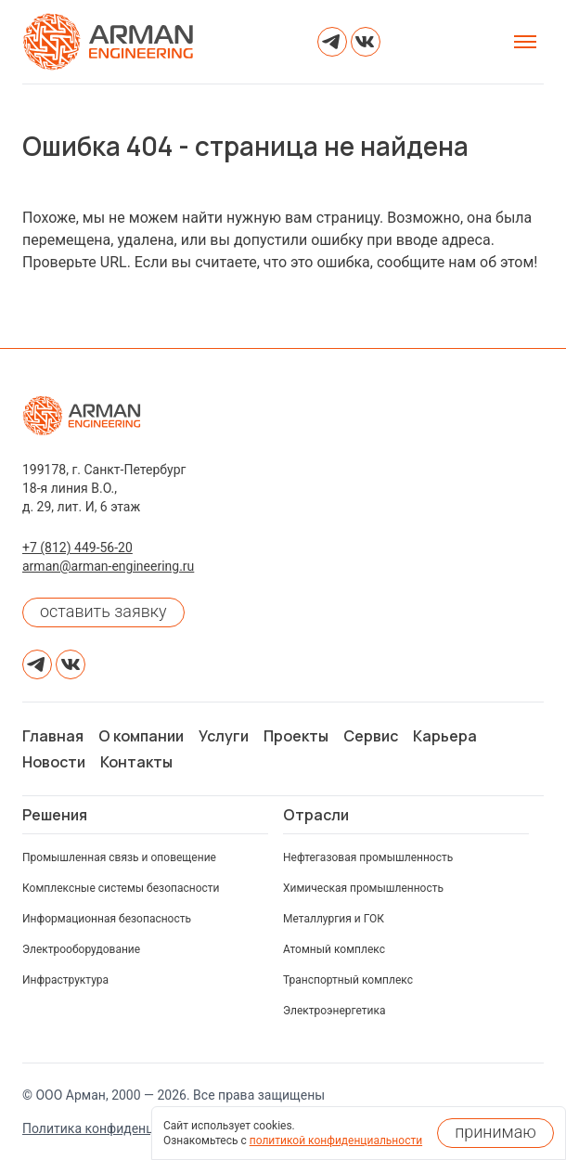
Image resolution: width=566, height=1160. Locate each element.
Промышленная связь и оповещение (119, 857)
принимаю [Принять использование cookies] (495, 1131)
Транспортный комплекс (348, 979)
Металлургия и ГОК (333, 918)
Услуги (224, 736)
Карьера (445, 736)
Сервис (370, 736)
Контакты (136, 762)
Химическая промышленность (363, 888)
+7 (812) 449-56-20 (77, 547)
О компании (141, 736)
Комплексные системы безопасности (121, 888)
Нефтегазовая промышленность (368, 857)
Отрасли (316, 815)
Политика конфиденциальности (120, 1128)
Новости (53, 762)
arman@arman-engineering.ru (108, 566)
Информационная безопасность (106, 918)
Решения (54, 815)
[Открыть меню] (525, 42)
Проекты (296, 736)
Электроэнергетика (334, 1010)
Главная (53, 736)
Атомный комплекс (334, 949)
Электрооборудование (81, 949)
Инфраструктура (65, 979)
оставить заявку (103, 611)
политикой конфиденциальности (336, 1140)
